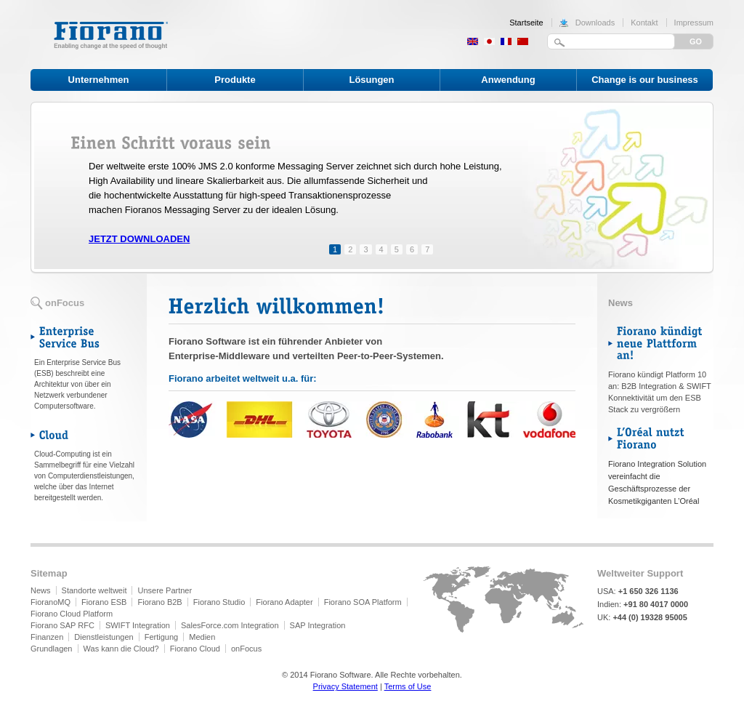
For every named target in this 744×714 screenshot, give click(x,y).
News (41, 590)
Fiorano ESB (103, 602)
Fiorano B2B (160, 602)
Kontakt (644, 22)
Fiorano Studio (219, 602)
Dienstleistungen (103, 637)
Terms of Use (408, 686)
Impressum (693, 22)
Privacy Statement (345, 686)
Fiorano (111, 35)
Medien (202, 637)
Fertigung (161, 637)
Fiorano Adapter (284, 602)
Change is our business (644, 79)
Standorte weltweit (94, 590)
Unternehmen (98, 79)
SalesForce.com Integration (230, 625)
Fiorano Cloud (195, 648)
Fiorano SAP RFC (62, 625)
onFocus (246, 648)
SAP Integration (318, 625)
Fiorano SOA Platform (363, 602)
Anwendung (508, 79)
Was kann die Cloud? (121, 648)
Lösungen (371, 79)
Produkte (234, 79)
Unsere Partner (165, 590)
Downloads (595, 22)
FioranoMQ (50, 602)
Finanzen (47, 637)
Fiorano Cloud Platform (72, 613)
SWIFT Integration (137, 625)
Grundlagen (52, 648)
